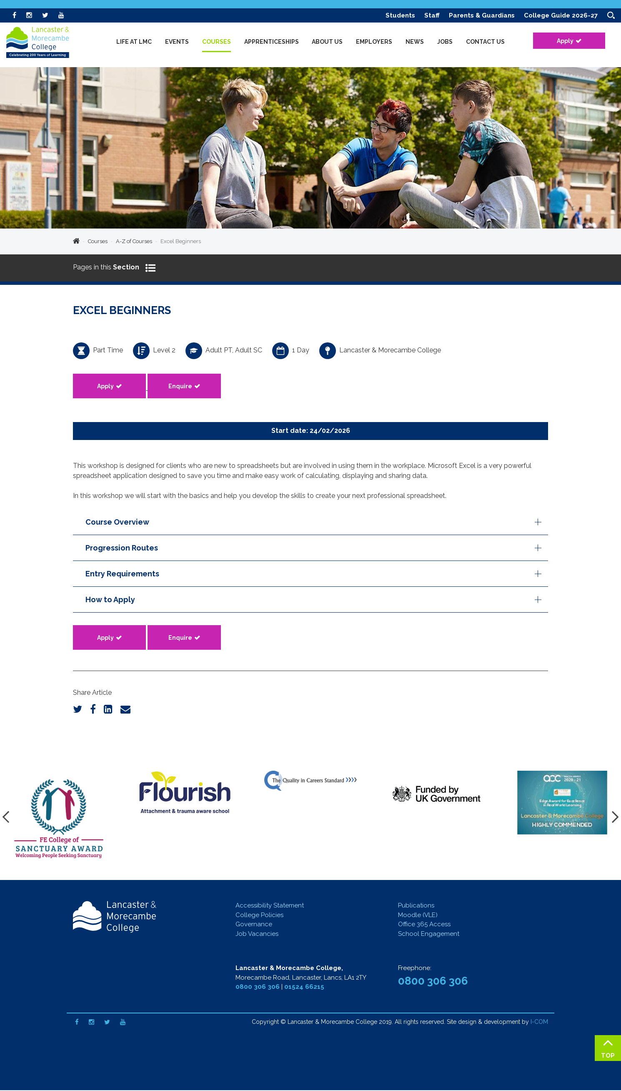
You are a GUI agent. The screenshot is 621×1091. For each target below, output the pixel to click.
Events (177, 41)
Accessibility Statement (269, 906)
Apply (565, 41)
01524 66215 (304, 987)
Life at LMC (134, 41)
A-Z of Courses (134, 241)
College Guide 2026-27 (561, 15)
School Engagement (428, 934)
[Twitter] (45, 15)
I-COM (539, 1022)
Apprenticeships (271, 41)
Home (76, 241)
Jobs (445, 41)
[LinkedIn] (108, 710)
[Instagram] (29, 15)
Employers (374, 41)
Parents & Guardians (482, 15)
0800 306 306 (257, 987)
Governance (253, 925)
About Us (327, 41)
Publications (416, 906)
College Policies (259, 916)
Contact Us (485, 41)
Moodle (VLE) (418, 916)
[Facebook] (14, 15)
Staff (432, 15)
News (415, 41)
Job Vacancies (256, 934)
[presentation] (8, 818)
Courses (98, 241)
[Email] (125, 710)
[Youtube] (61, 15)
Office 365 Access (424, 925)
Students (400, 15)
